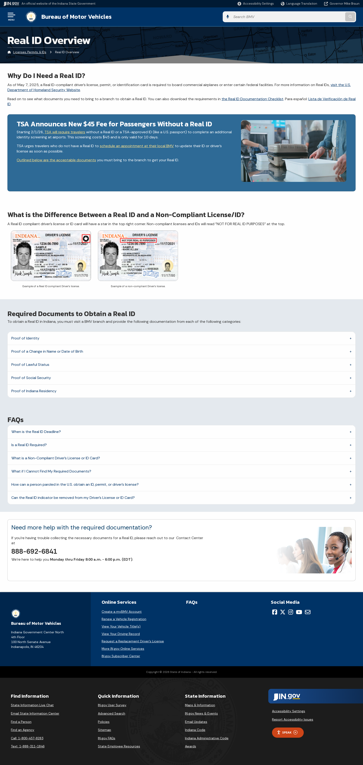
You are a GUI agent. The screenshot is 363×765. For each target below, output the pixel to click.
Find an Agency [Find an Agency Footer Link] (22, 729)
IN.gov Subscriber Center (121, 655)
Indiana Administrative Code (206, 738)
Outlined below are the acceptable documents (56, 159)
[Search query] (318, 16)
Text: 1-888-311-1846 (27, 746)
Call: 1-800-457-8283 (27, 738)
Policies (104, 721)
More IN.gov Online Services (123, 648)
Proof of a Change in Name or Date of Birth (47, 350)
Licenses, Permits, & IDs (29, 52)
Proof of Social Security (31, 377)
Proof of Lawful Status (30, 364)
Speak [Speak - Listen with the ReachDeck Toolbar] (287, 732)
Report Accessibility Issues (292, 719)
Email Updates (196, 721)
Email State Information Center (35, 713)
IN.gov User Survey (112, 705)
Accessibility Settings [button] (288, 711)
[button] (256, 3)
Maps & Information (200, 705)
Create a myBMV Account (122, 611)
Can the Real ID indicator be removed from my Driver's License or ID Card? (73, 497)
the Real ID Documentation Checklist (252, 98)
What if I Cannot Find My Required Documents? (51, 470)
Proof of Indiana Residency (33, 390)
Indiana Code (195, 729)
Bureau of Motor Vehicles (73, 16)
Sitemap (104, 729)
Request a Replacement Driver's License (133, 641)
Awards (190, 746)
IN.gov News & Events (201, 713)
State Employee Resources (119, 746)
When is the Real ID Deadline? (36, 431)
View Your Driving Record (121, 633)
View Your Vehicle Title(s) (121, 626)
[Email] (307, 611)
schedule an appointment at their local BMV (137, 145)
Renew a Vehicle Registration (124, 618)
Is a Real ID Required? (29, 444)
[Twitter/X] (282, 611)
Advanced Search (111, 713)
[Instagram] (290, 611)
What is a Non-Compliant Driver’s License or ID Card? (55, 457)
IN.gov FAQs (106, 738)
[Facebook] (274, 611)
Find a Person (21, 721)
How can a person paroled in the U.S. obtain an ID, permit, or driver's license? (75, 484)
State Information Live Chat (32, 705)
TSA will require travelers (64, 131)
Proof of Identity (25, 337)
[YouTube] (299, 611)
